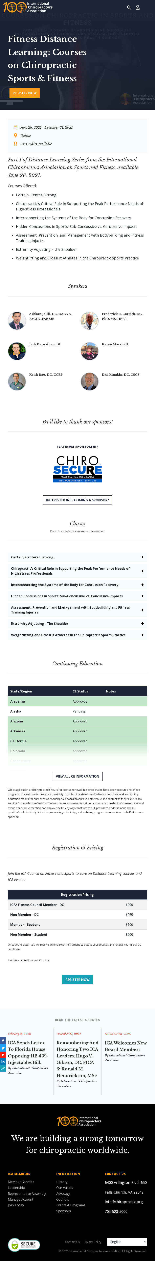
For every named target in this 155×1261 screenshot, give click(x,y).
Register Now (25, 93)
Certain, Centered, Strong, (32, 557)
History (61, 1182)
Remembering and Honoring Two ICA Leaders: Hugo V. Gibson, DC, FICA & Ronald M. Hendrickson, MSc (77, 1069)
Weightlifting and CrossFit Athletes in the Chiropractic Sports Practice (68, 635)
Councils (62, 1199)
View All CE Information (77, 776)
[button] (3, 1068)
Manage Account (20, 1199)
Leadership (16, 1187)
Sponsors (63, 1211)
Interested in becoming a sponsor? (77, 500)
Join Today (16, 1205)
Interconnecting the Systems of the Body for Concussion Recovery (64, 584)
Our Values (64, 1187)
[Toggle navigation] (147, 7)
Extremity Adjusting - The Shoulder (39, 623)
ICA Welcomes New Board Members (126, 1090)
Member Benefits (21, 1182)
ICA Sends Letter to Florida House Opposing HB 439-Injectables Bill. (28, 1054)
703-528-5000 (116, 1211)
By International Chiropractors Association (28, 1072)
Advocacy (63, 1193)
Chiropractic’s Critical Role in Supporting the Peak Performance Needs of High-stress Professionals (70, 571)
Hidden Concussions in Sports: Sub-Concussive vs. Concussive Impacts (67, 596)
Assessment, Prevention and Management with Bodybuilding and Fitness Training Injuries (70, 609)
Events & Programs (70, 1205)
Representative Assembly (27, 1193)
